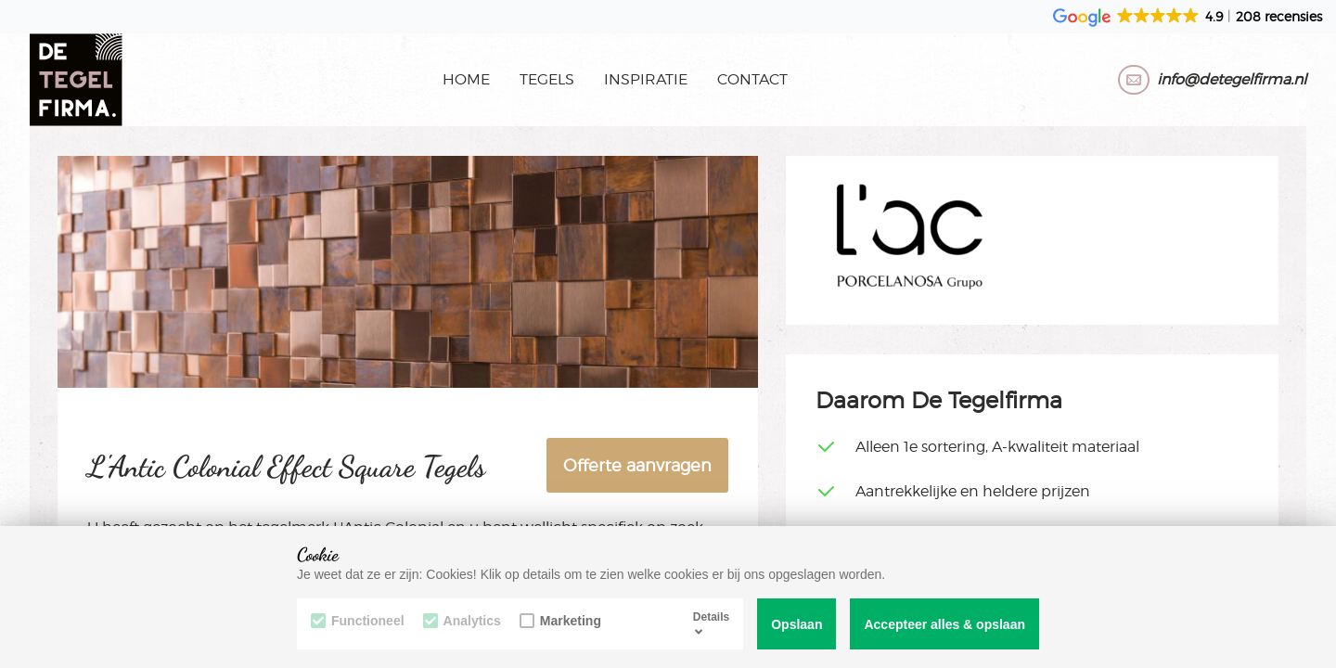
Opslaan (796, 624)
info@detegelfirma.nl (1231, 79)
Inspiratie (645, 79)
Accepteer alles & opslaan (944, 624)
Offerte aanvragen (637, 465)
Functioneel (358, 620)
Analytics (462, 620)
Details (711, 623)
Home (466, 79)
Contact (752, 79)
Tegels (547, 79)
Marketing (560, 620)
